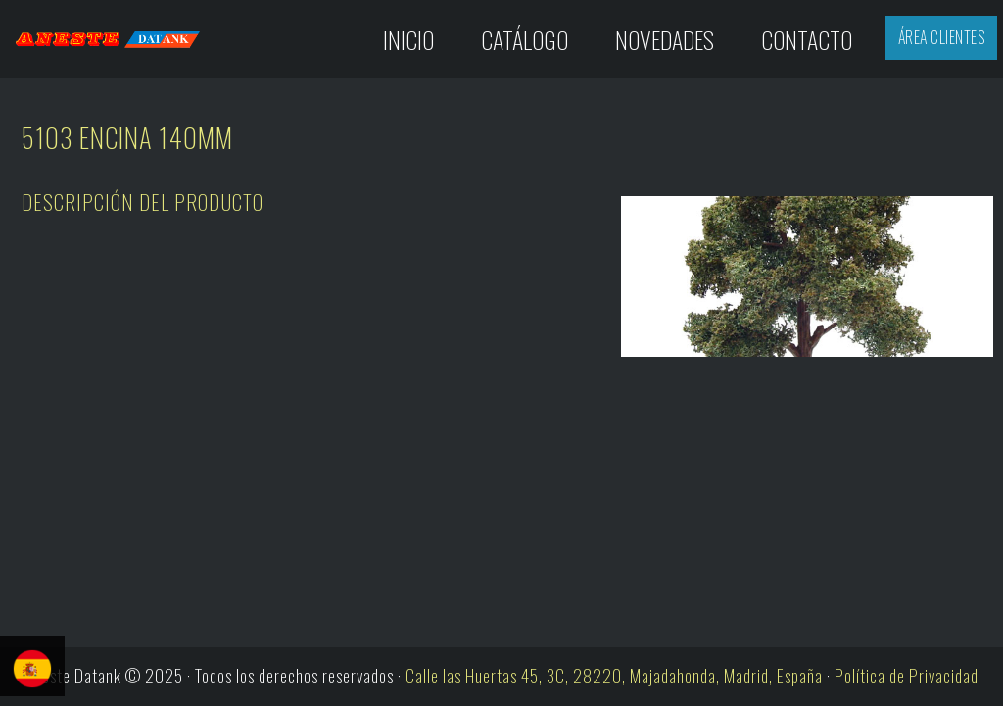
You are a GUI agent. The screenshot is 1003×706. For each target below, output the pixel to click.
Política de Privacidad (907, 675)
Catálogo (524, 39)
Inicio (408, 39)
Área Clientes (941, 37)
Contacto (806, 39)
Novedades (664, 39)
